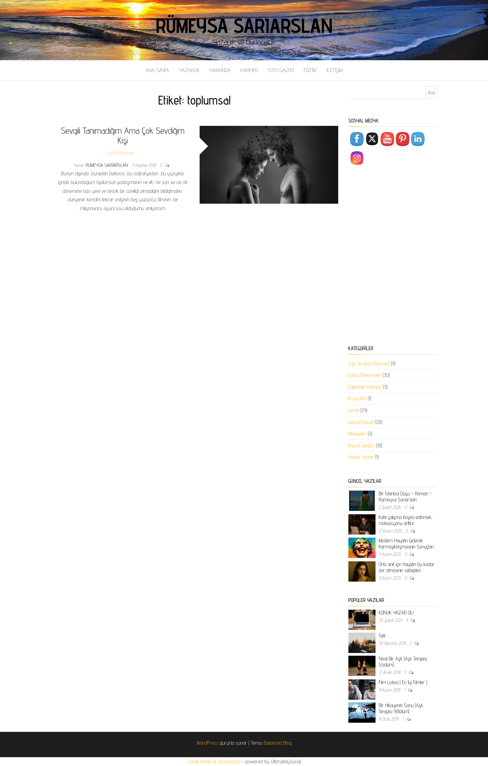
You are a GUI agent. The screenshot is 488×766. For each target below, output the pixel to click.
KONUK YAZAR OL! (396, 612)
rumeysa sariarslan (107, 165)
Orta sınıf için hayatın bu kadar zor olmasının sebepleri (406, 567)
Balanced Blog (277, 743)
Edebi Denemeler (121, 153)
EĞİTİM (310, 70)
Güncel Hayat (361, 422)
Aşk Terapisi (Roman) (368, 363)
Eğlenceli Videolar (365, 387)
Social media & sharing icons (216, 761)
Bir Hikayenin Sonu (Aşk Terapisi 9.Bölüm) (401, 708)
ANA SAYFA (157, 70)
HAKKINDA (220, 70)
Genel (353, 410)
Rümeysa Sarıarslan (244, 25)
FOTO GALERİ (281, 70)
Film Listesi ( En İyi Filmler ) (403, 682)
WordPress (207, 743)
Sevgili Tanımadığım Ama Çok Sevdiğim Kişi (122, 135)
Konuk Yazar (361, 457)
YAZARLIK (189, 70)
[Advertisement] (393, 256)
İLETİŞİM (334, 70)
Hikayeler (357, 433)
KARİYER (249, 70)
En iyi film (357, 398)
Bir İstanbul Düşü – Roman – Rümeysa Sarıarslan (405, 496)
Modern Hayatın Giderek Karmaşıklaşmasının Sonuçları (406, 543)
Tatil (382, 635)
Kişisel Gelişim (361, 445)
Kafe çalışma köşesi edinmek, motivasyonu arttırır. (405, 520)
